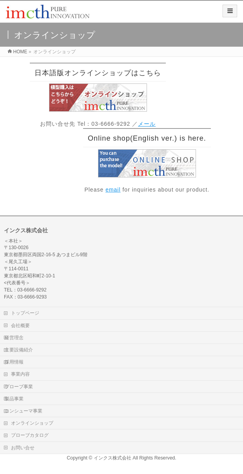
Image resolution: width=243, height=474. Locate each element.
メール (147, 124)
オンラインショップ (32, 423)
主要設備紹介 (19, 350)
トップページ (25, 313)
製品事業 (14, 399)
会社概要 (20, 325)
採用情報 (14, 362)
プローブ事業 (19, 386)
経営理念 (14, 337)
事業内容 (20, 374)
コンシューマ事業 (23, 411)
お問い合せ (22, 447)
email (112, 189)
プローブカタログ (30, 435)
